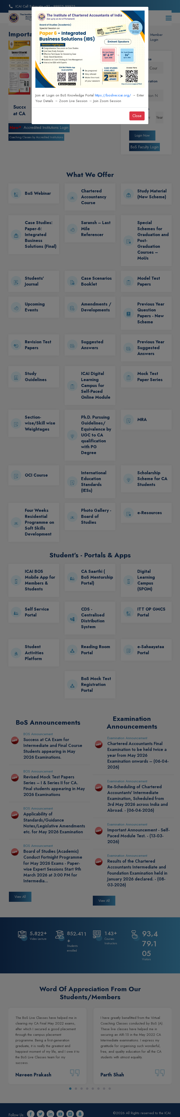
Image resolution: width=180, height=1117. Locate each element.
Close (137, 116)
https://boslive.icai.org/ (113, 95)
